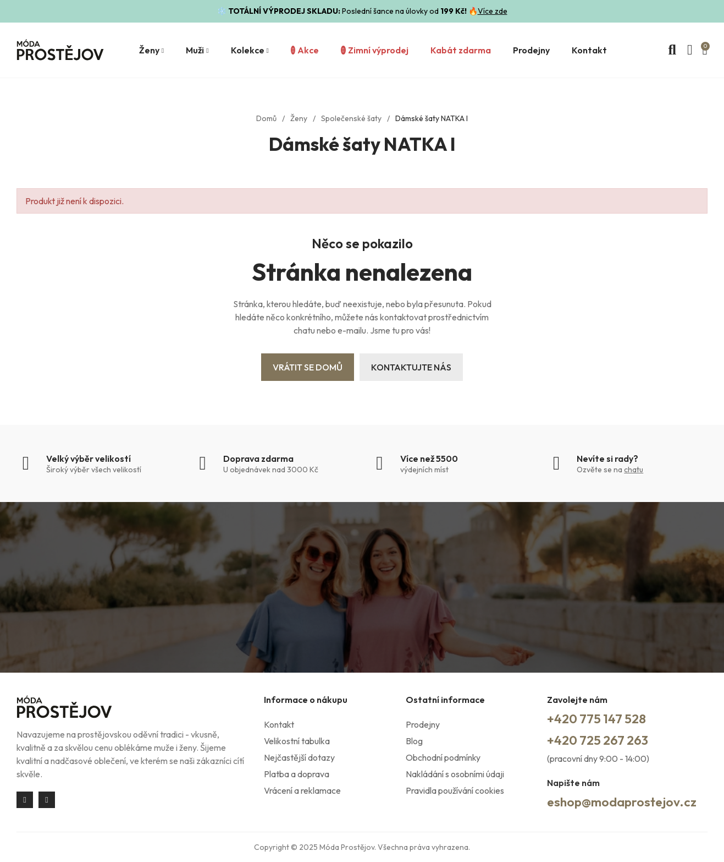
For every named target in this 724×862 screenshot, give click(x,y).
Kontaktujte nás (411, 367)
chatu (633, 469)
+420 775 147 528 (599, 718)
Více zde (492, 11)
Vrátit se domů (307, 367)
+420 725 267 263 (600, 740)
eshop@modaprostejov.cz (625, 801)
